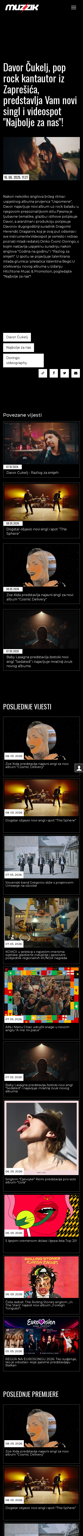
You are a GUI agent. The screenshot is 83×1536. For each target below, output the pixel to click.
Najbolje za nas (18, 347)
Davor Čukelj (17, 337)
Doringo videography (16, 360)
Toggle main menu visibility (74, 7)
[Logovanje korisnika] (79, 768)
